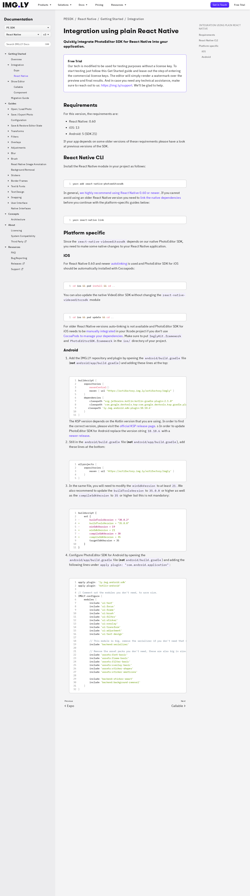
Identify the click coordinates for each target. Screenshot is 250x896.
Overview (16, 59)
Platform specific (209, 45)
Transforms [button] (15, 131)
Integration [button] (15, 64)
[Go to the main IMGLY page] (16, 5)
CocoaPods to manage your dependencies (93, 336)
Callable (18, 86)
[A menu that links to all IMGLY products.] (44, 5)
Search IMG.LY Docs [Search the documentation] (27, 44)
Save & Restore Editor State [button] (24, 125)
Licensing (16, 230)
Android (206, 56)
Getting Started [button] (15, 53)
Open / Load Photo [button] (19, 109)
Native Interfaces (21, 208)
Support (17, 269)
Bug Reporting (19, 258)
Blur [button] (11, 153)
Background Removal (23, 169)
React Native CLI (208, 40)
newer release (79, 436)
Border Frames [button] (17, 180)
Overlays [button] (14, 142)
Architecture (18, 219)
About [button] (9, 225)
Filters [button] (12, 136)
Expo (16, 70)
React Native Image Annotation (28, 164)
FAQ (13, 252)
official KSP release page (137, 426)
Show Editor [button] (16, 81)
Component (20, 92)
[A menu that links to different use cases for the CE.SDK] (64, 5)
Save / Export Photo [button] (20, 114)
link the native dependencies (160, 198)
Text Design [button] (15, 191)
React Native (21, 75)
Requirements (207, 34)
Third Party (19, 241)
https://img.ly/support (116, 85)
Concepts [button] (11, 213)
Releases (18, 263)
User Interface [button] (17, 202)
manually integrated (100, 331)
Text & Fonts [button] (16, 186)
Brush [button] (12, 158)
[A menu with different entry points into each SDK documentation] (83, 5)
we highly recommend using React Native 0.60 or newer (120, 193)
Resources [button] (12, 247)
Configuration (19, 120)
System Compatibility (23, 236)
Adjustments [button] (16, 147)
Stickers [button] (13, 175)
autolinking (119, 263)
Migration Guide (20, 98)
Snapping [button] (14, 197)
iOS (204, 51)
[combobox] (27, 27)
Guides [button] (10, 103)
